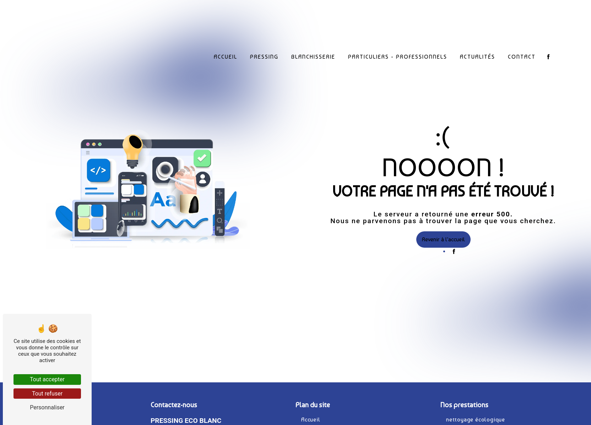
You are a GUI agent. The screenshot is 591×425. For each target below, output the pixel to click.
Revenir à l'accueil (443, 239)
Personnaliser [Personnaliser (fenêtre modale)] (47, 407)
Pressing (264, 56)
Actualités (477, 56)
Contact (522, 56)
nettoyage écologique (475, 419)
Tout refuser (47, 393)
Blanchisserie (314, 56)
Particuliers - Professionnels (398, 56)
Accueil (226, 56)
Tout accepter (47, 379)
